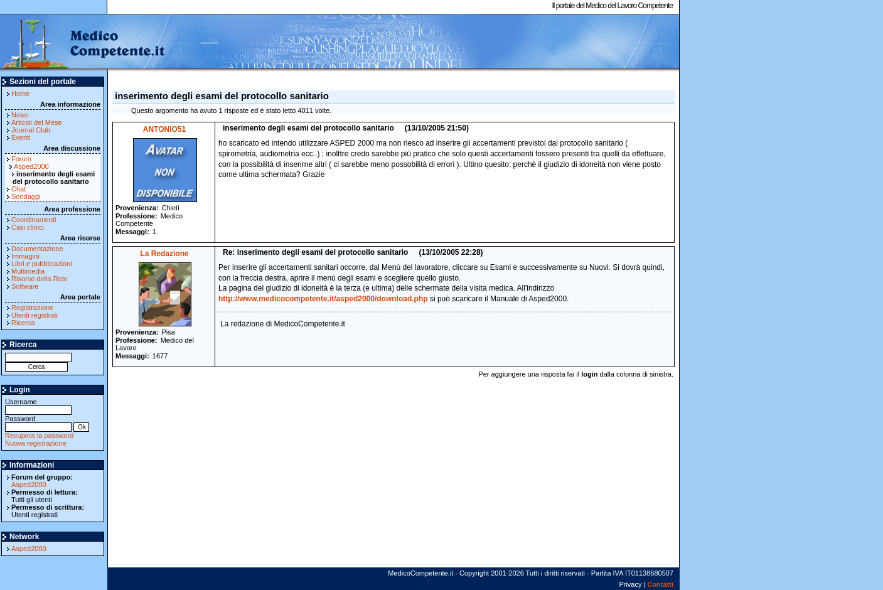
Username (38, 406)
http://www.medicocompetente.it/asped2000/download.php (323, 298)
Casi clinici (27, 227)
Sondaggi (26, 196)
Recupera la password (39, 435)
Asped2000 (31, 166)
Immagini (25, 256)
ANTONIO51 (164, 129)
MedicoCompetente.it (83, 43)
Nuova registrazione (36, 443)
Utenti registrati (34, 315)
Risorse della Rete (39, 278)
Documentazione (37, 248)
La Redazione (164, 253)
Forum (21, 159)
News (20, 115)
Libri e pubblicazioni (41, 263)
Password (38, 423)
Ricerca (23, 322)
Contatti (660, 584)
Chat (18, 189)
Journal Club (30, 130)
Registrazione (32, 307)
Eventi (21, 137)
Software (24, 286)
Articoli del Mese (36, 122)
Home (20, 93)
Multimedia (28, 271)
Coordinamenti (33, 219)
